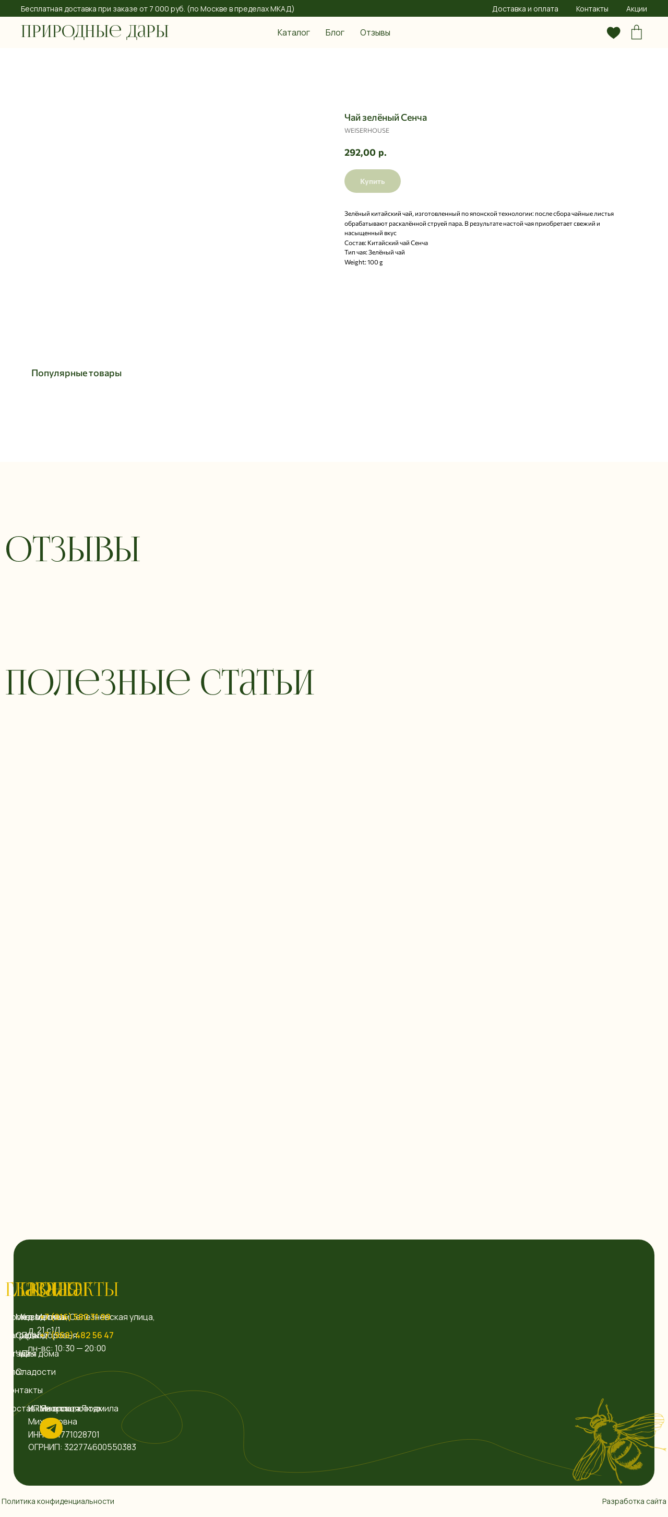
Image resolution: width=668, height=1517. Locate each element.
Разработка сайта (634, 1501)
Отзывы (375, 32)
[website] (591, 32)
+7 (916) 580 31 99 (75, 1317)
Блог (335, 32)
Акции (636, 9)
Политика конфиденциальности (58, 1501)
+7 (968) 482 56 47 (77, 1335)
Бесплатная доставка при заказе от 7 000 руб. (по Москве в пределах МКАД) (158, 9)
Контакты (592, 9)
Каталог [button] (294, 32)
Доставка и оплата (525, 9)
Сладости (36, 1371)
